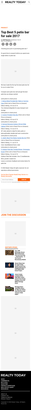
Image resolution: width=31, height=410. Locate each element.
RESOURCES (4, 389)
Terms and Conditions (16, 182)
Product (4, 28)
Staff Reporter (7, 40)
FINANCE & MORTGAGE (8, 386)
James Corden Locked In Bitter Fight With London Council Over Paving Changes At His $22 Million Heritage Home (20, 279)
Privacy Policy (25, 182)
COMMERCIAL (5, 381)
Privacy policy (5, 399)
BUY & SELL (4, 382)
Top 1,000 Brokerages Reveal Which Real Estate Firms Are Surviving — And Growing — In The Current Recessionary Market (20, 255)
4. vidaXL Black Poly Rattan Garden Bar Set (13, 138)
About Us (4, 394)
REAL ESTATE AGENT (7, 387)
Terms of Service (6, 397)
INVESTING (4, 384)
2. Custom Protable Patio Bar (9, 115)
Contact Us (4, 395)
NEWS (3, 379)
